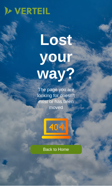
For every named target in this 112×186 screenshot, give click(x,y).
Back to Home (56, 149)
